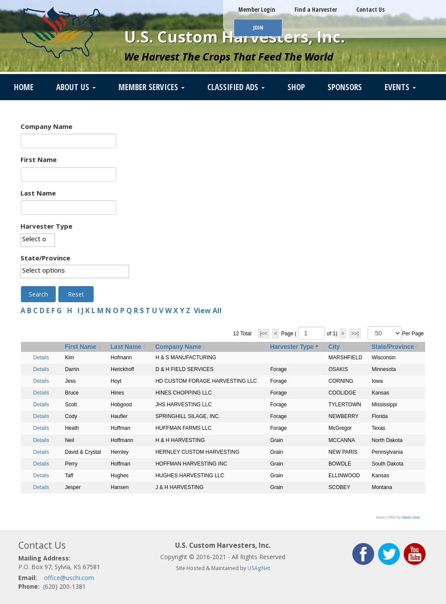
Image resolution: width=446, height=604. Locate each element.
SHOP (296, 87)
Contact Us (370, 9)
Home (24, 87)
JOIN (258, 27)
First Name (38, 159)
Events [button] (400, 87)
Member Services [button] (151, 87)
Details (41, 357)
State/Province (45, 257)
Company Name (46, 126)
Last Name (38, 193)
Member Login (256, 9)
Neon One (411, 517)
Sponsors (345, 87)
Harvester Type (46, 226)
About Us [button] (76, 87)
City (334, 346)
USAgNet (258, 567)
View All (208, 310)
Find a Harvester (315, 9)
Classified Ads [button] (236, 87)
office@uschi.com (69, 578)
